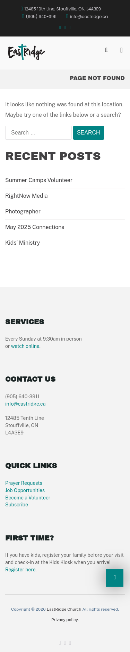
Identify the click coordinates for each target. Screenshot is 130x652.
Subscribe (16, 504)
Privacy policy (64, 619)
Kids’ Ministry (22, 242)
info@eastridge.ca (25, 404)
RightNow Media (26, 196)
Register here (20, 569)
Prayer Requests (23, 483)
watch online (25, 346)
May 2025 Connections (34, 227)
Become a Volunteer (27, 497)
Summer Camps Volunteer (38, 180)
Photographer (23, 211)
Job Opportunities (25, 490)
